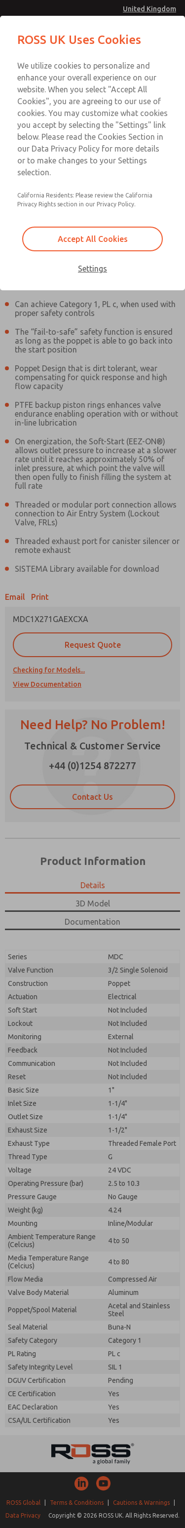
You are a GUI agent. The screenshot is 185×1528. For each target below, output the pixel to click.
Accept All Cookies (93, 239)
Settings (92, 268)
